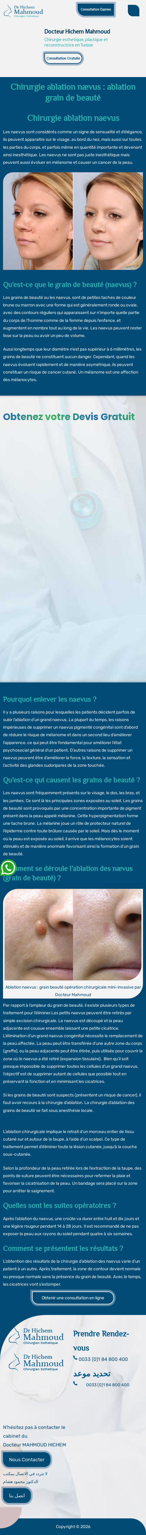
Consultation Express (96, 9)
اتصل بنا (17, 1495)
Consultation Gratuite (63, 58)
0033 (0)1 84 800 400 (107, 1385)
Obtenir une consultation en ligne (73, 1297)
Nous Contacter (26, 1459)
